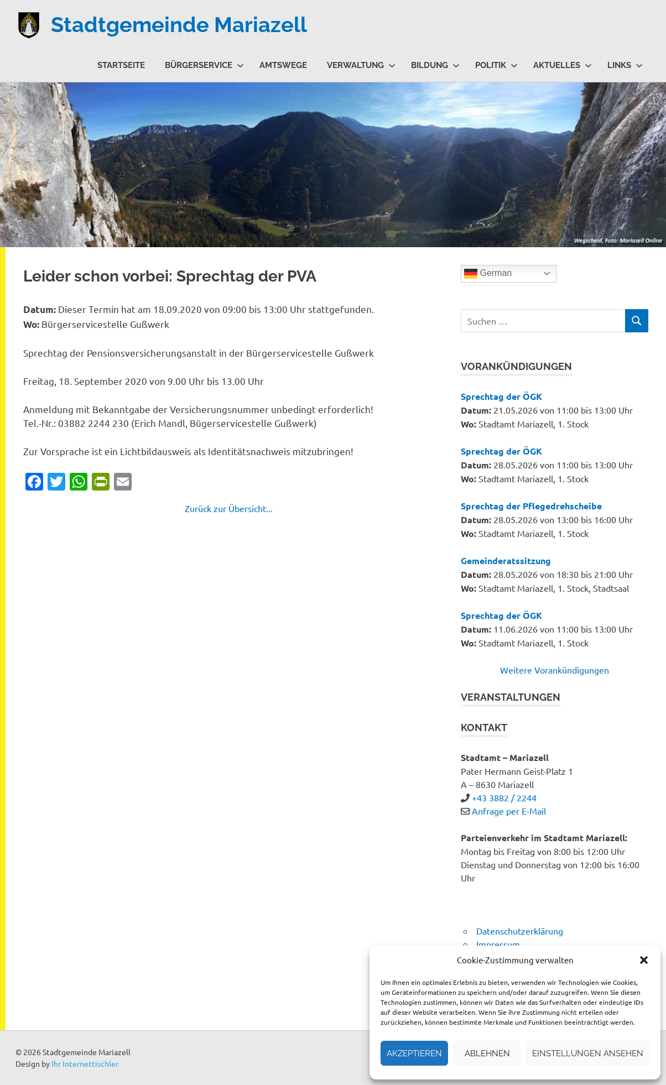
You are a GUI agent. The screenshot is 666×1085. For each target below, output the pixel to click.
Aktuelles (562, 65)
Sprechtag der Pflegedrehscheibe (531, 506)
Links (625, 65)
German (488, 273)
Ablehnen (487, 1053)
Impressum (498, 944)
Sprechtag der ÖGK (501, 396)
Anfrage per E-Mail (509, 810)
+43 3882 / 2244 (504, 797)
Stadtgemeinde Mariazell (179, 24)
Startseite (121, 65)
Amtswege (283, 65)
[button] (643, 960)
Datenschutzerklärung (519, 930)
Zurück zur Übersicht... (229, 508)
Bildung (435, 65)
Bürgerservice (204, 65)
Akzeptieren (414, 1053)
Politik (496, 65)
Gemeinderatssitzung (506, 560)
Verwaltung (361, 65)
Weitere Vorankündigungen (554, 669)
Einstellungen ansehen (587, 1053)
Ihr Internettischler (84, 1063)
